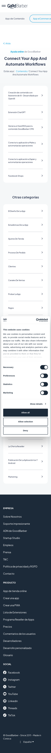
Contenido (21, 71)
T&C (5, 559)
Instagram (11, 679)
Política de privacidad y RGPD (20, 566)
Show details (36, 404)
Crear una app (11, 598)
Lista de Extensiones (15, 612)
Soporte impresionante (16, 523)
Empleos (8, 545)
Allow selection (25, 421)
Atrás (7, 43)
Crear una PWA (11, 605)
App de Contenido (14, 18)
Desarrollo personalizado (17, 648)
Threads (10, 708)
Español (28, 741)
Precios (7, 626)
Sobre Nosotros (12, 516)
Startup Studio (11, 538)
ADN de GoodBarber (15, 530)
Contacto (8, 573)
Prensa (7, 552)
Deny (25, 430)
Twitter (9, 686)
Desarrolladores (12, 640)
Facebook (11, 672)
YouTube (10, 693)
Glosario (8, 655)
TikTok (9, 715)
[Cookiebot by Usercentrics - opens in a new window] (36, 320)
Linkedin (10, 701)
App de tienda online (15, 591)
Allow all (25, 412)
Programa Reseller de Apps (18, 619)
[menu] (4, 6)
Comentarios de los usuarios (19, 633)
